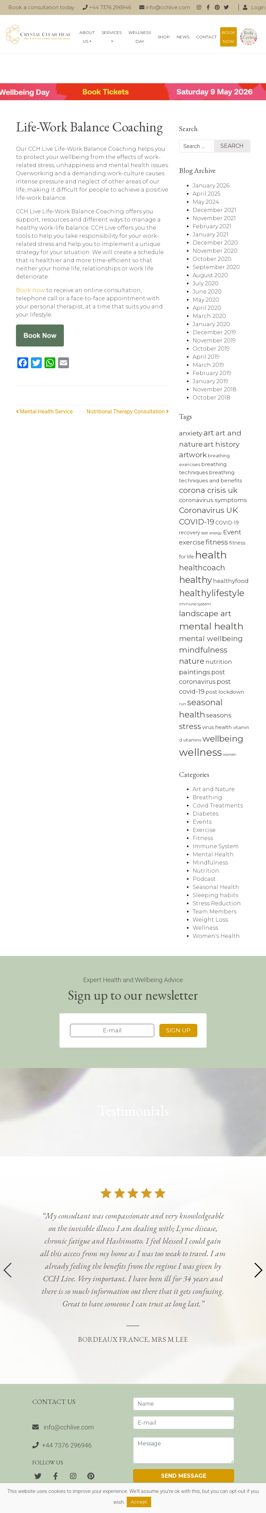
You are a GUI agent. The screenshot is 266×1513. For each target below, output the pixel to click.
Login (254, 7)
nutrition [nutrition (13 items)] (219, 661)
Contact (206, 36)
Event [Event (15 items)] (232, 532)
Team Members (214, 911)
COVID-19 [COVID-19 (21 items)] (196, 522)
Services (112, 32)
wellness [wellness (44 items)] (200, 752)
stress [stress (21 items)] (190, 726)
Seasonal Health (216, 887)
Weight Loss (210, 919)
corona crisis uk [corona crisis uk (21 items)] (208, 490)
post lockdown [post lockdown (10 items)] (225, 692)
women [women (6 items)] (229, 754)
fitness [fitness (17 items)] (217, 542)
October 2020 (212, 259)
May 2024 (206, 202)
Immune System (216, 846)
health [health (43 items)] (211, 555)
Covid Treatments (218, 805)
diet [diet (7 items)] (204, 533)
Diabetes (205, 814)
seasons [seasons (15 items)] (218, 715)
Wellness (205, 928)
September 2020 (216, 267)
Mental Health (213, 854)
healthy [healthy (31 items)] (195, 579)
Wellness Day (139, 37)
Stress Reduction (217, 903)
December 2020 (215, 242)
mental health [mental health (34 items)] (211, 626)
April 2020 (207, 308)
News (183, 36)
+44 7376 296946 (107, 7)
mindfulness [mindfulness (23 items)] (203, 650)
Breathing (207, 797)
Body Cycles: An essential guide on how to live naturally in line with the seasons (248, 37)
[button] (258, 1270)
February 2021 (212, 226)
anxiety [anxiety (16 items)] (190, 433)
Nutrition (206, 871)
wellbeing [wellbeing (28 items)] (222, 738)
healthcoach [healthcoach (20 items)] (202, 567)
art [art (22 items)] (208, 433)
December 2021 (214, 210)
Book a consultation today (41, 7)
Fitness (203, 838)
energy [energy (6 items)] (216, 533)
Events (202, 822)
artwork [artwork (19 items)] (193, 454)
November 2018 (214, 389)
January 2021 (210, 234)
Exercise (204, 830)
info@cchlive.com (164, 7)
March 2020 (209, 316)
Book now (228, 37)
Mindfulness (210, 862)
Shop (164, 36)
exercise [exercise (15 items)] (192, 542)
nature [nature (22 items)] (192, 661)
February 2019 (212, 373)
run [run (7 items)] (182, 703)
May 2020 (206, 300)
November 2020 (215, 251)
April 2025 (206, 194)
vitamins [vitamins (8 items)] (192, 740)
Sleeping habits (215, 895)
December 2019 (214, 332)
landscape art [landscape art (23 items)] (205, 613)
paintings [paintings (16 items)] (194, 672)
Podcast (204, 879)
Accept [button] (139, 1502)
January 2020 (211, 324)
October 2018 (211, 397)
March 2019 (208, 365)
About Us (87, 37)
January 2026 (211, 185)
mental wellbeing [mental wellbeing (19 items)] (211, 638)
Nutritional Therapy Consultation (128, 411)
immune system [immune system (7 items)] (195, 604)
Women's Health (216, 936)
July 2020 (205, 283)
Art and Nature (214, 789)
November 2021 (214, 218)
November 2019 (214, 340)
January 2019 (210, 381)
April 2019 (206, 357)
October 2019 (211, 348)
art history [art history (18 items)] (222, 444)
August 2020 (210, 275)
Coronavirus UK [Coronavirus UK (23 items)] (208, 510)
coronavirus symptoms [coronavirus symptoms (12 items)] (213, 500)
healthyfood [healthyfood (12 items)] (231, 580)
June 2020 (207, 291)
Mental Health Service (44, 411)
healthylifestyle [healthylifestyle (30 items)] (211, 593)
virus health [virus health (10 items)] (217, 727)
